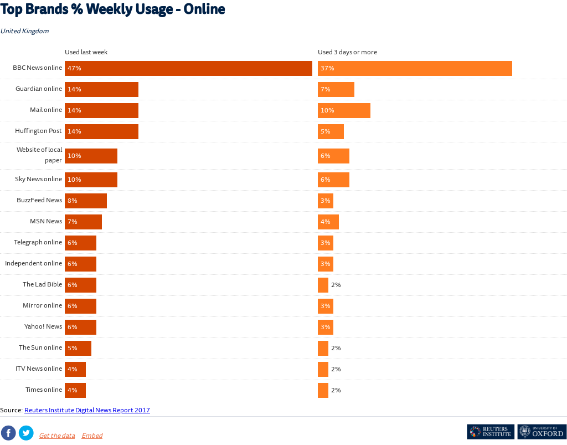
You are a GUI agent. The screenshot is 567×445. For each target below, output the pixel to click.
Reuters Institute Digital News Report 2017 (87, 411)
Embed (91, 436)
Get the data (57, 436)
